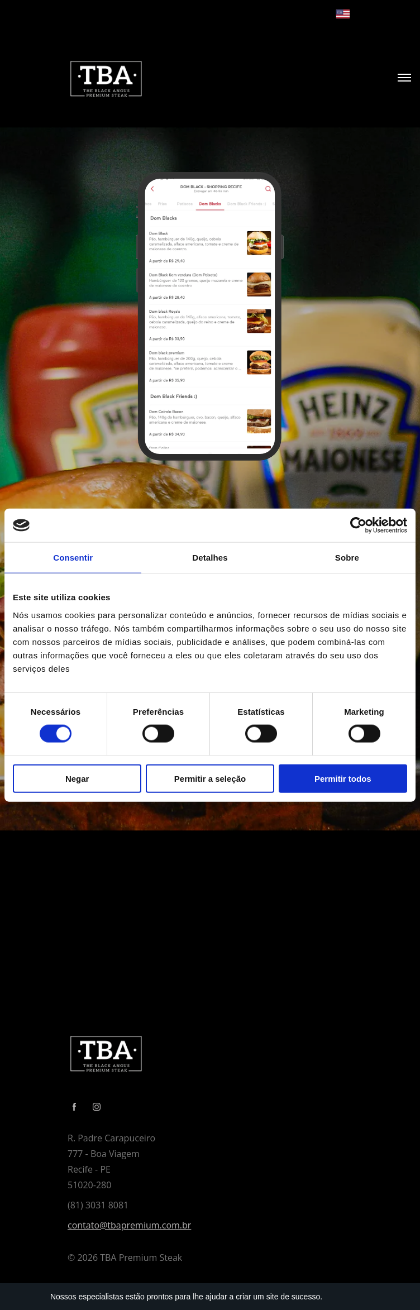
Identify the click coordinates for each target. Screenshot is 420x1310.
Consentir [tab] (73, 557)
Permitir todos (342, 778)
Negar (77, 778)
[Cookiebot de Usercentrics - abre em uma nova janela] (358, 525)
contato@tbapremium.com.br (129, 1225)
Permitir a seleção (210, 778)
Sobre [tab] (347, 557)
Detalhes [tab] (209, 557)
